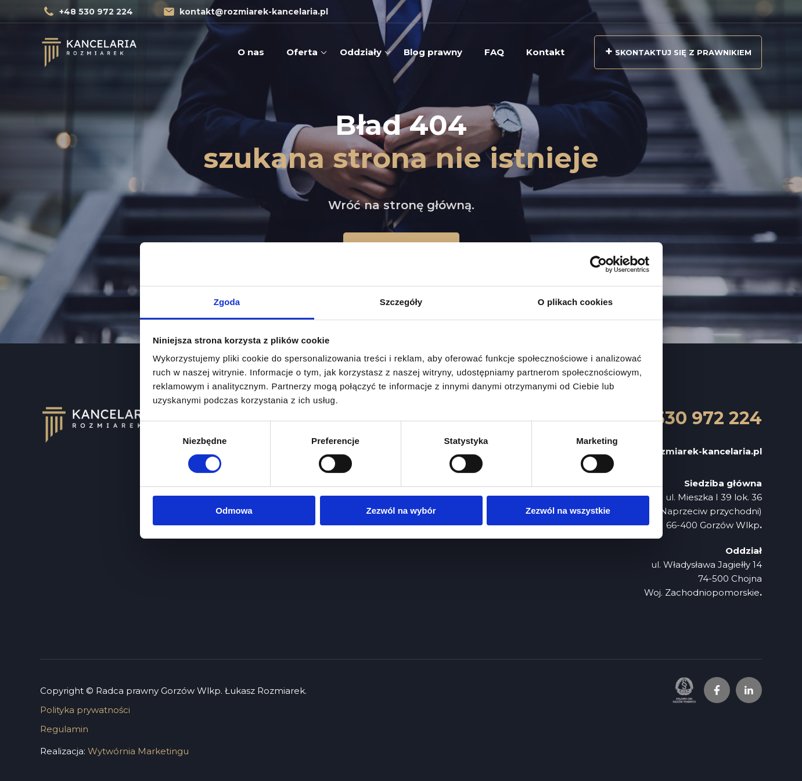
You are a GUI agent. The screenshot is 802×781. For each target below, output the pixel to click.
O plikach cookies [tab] (575, 302)
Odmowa (233, 510)
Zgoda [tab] (227, 302)
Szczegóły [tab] (401, 302)
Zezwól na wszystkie (568, 510)
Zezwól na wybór (401, 510)
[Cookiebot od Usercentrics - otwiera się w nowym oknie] (598, 264)
